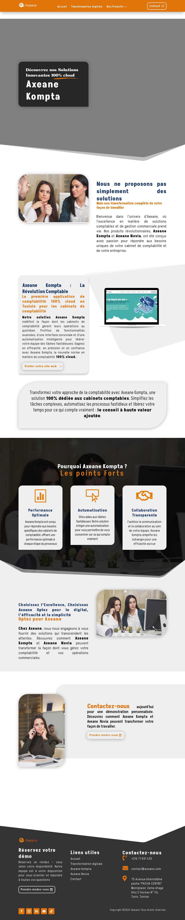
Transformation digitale (87, 6)
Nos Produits (115, 6)
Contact (154, 6)
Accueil (62, 6)
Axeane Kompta (81, 862)
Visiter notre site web (41, 359)
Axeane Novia (80, 867)
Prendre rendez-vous (103, 728)
